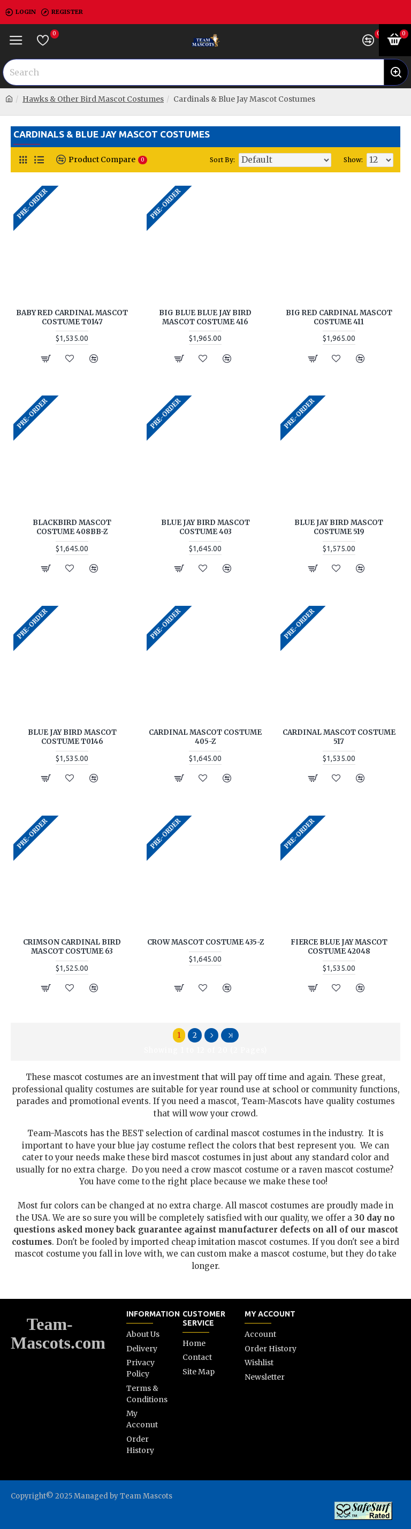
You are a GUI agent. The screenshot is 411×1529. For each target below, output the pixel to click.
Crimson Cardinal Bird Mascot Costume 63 (72, 947)
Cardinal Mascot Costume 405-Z (205, 737)
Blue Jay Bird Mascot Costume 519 (338, 527)
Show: (353, 160)
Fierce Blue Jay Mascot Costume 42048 (339, 947)
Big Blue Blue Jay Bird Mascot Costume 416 (205, 317)
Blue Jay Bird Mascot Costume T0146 (72, 737)
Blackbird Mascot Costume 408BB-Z (72, 527)
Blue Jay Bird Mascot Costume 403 (205, 527)
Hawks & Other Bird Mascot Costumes (93, 99)
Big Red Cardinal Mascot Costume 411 (339, 317)
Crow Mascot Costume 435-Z (205, 942)
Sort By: (222, 160)
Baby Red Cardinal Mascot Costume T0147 (72, 317)
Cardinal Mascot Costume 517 (339, 737)
